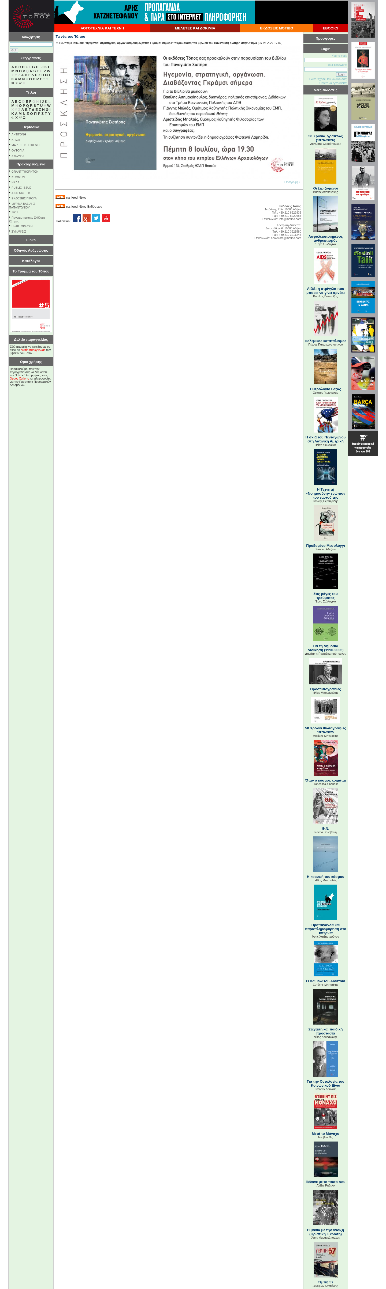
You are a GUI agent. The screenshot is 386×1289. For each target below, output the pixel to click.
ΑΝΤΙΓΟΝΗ (19, 134)
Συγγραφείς (31, 58)
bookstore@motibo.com (286, 238)
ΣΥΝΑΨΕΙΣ (19, 231)
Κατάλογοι (31, 261)
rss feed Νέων (76, 197)
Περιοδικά (31, 127)
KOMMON (18, 177)
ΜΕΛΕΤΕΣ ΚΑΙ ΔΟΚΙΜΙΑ (195, 28)
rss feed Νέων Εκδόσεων (84, 206)
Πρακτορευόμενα (31, 164)
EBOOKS (330, 28)
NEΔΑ (15, 182)
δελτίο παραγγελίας (33, 349)
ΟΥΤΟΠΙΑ (18, 150)
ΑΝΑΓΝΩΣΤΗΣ (21, 193)
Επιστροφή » (292, 182)
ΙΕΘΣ (15, 212)
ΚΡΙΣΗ (16, 139)
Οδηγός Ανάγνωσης (31, 250)
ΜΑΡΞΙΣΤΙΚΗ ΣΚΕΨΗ (25, 145)
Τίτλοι (31, 92)
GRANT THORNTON (25, 171)
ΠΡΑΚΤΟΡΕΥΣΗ (22, 226)
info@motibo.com (290, 219)
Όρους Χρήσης (19, 378)
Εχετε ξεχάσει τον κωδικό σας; (328, 79)
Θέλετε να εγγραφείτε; (333, 83)
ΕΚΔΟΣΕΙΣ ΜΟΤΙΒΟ (276, 28)
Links (31, 240)
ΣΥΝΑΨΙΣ (18, 155)
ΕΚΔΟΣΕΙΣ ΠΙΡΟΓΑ (24, 198)
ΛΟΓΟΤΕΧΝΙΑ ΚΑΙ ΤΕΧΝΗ (102, 28)
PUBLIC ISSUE (21, 187)
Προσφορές (326, 38)
